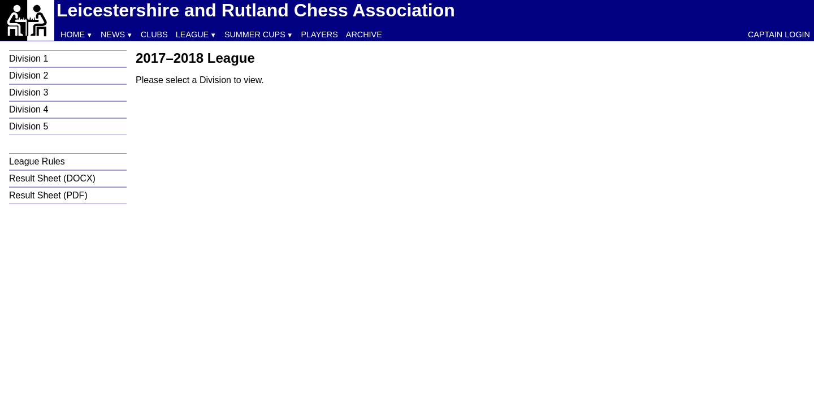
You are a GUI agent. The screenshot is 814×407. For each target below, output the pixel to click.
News (113, 34)
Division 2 (28, 75)
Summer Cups (254, 34)
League (192, 34)
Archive (364, 34)
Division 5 (28, 126)
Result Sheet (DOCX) (52, 178)
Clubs (154, 34)
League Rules (37, 161)
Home (72, 34)
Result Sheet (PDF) (48, 195)
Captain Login (779, 34)
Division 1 (28, 58)
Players (319, 34)
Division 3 (28, 92)
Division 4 (28, 109)
